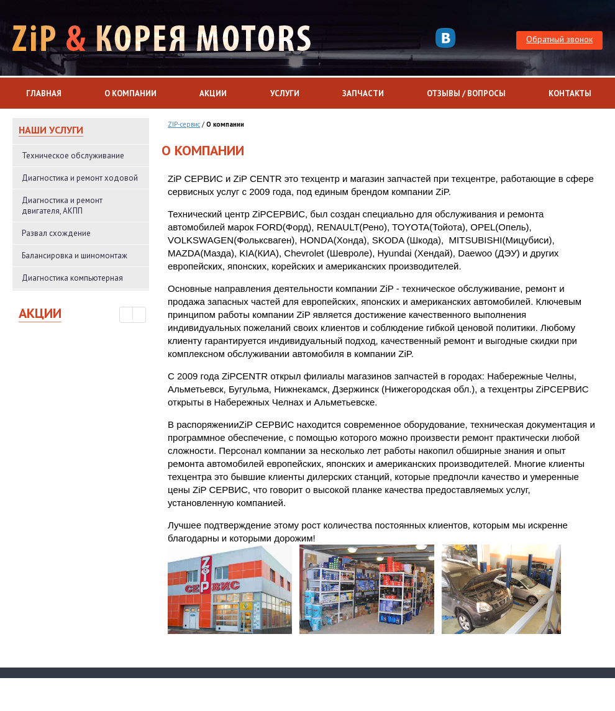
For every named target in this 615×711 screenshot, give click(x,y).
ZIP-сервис (184, 124)
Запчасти (363, 93)
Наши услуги (51, 130)
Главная (44, 93)
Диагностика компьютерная (72, 278)
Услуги (284, 93)
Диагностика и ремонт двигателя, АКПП (62, 205)
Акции (213, 93)
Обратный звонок (559, 39)
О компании (130, 93)
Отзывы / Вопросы (466, 93)
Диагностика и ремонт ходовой (80, 178)
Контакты (570, 93)
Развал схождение (56, 233)
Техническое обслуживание (73, 155)
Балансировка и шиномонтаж (74, 255)
